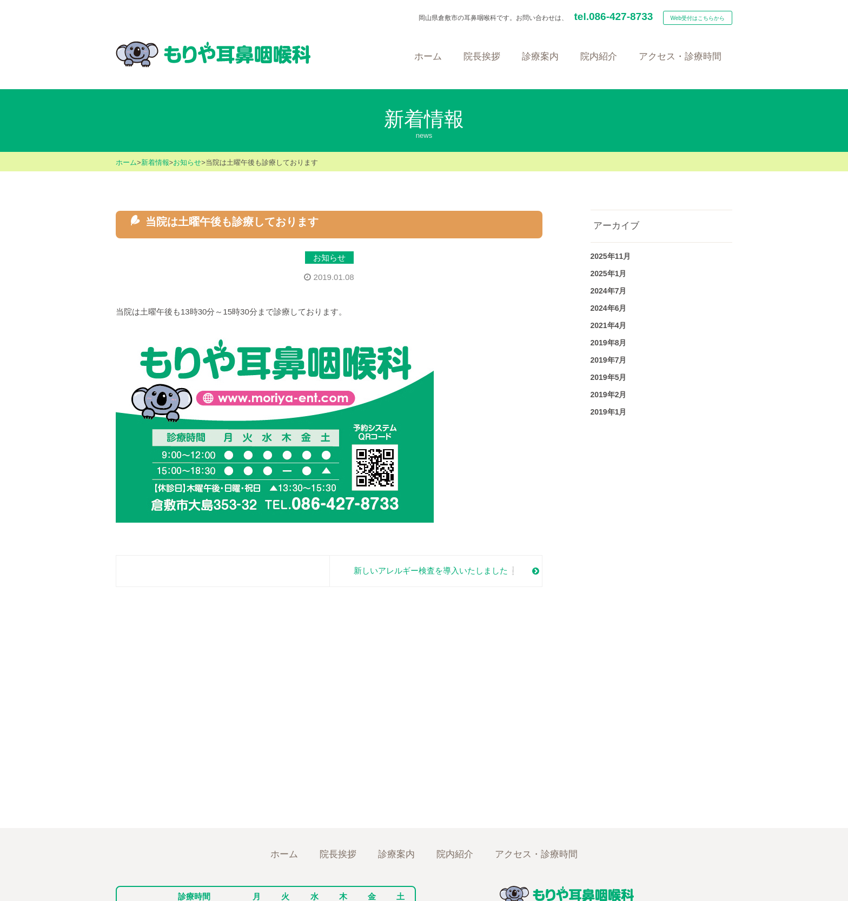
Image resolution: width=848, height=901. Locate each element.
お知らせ (187, 162)
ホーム (126, 162)
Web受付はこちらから (698, 18)
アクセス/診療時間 (537, 850)
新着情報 (155, 162)
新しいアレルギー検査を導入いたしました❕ (436, 570)
